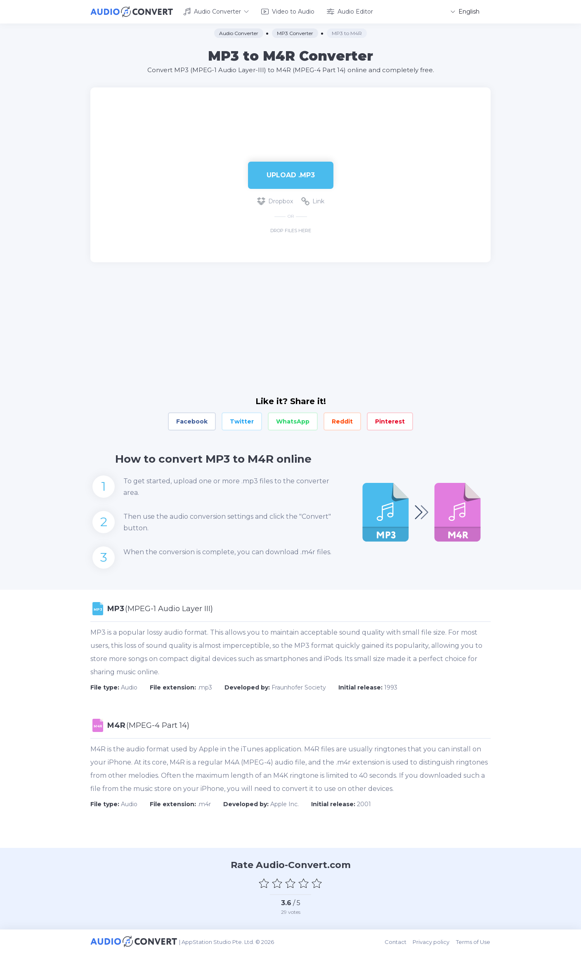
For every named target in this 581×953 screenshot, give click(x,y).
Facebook (192, 421)
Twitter (242, 421)
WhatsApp (292, 421)
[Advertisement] (290, 113)
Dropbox (275, 201)
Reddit (342, 421)
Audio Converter (216, 11)
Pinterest (390, 421)
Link (312, 201)
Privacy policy (431, 941)
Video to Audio (287, 11)
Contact (396, 941)
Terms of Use (473, 941)
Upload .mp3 (291, 175)
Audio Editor (350, 11)
